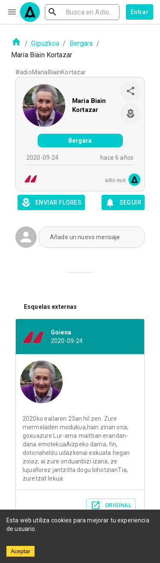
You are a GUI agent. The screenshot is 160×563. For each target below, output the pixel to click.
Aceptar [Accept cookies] (20, 551)
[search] (82, 12)
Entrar (139, 12)
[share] (130, 91)
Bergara (81, 43)
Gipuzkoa (45, 43)
